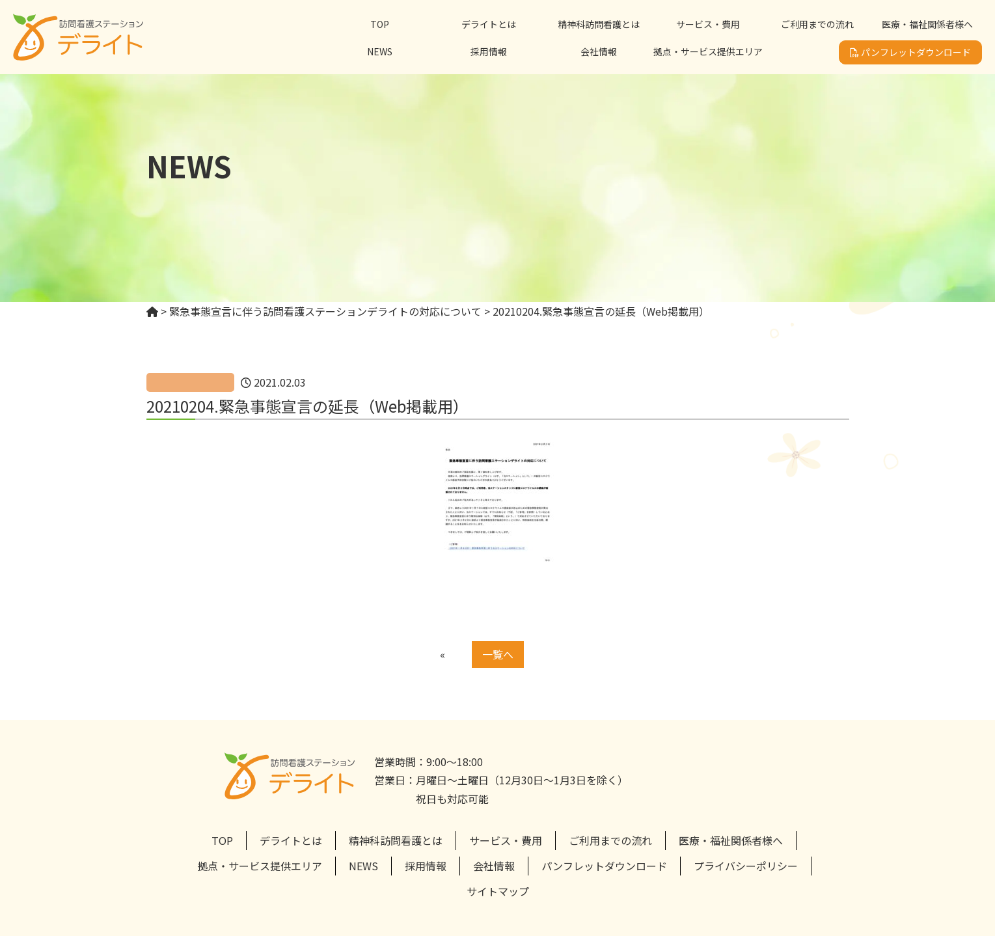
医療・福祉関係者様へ (927, 24)
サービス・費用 (708, 24)
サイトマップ (498, 891)
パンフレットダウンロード (910, 52)
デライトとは (488, 24)
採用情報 (488, 51)
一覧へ (497, 654)
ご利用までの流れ (817, 24)
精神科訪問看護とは (599, 24)
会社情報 (598, 51)
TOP (379, 24)
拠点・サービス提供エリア (708, 51)
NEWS (379, 51)
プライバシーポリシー (746, 866)
